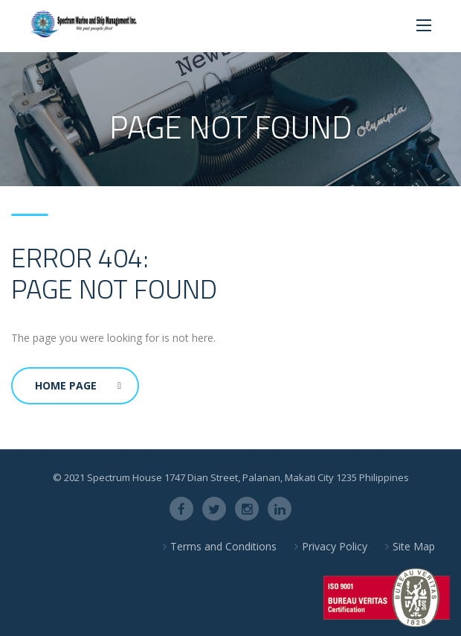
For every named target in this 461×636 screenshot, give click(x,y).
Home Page (78, 385)
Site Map (414, 546)
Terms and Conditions (223, 546)
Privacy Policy (334, 546)
